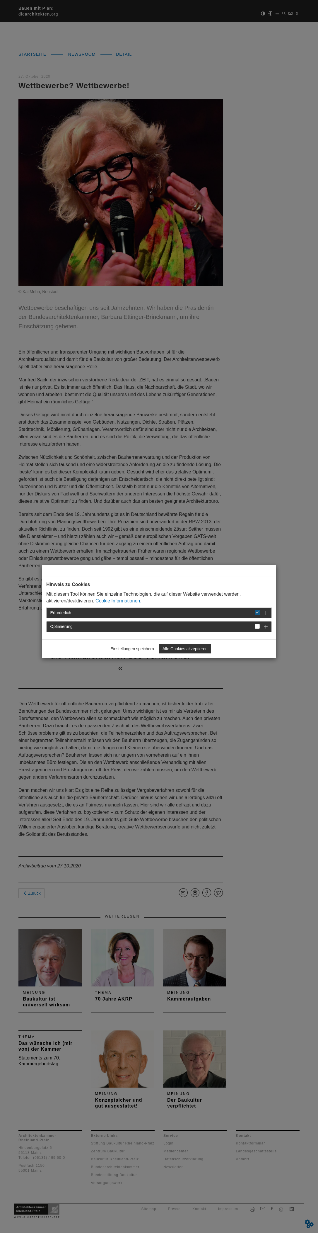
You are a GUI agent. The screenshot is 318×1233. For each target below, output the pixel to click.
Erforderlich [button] (60, 612)
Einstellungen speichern (132, 648)
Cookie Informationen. (118, 600)
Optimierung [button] (61, 626)
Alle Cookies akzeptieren (185, 648)
